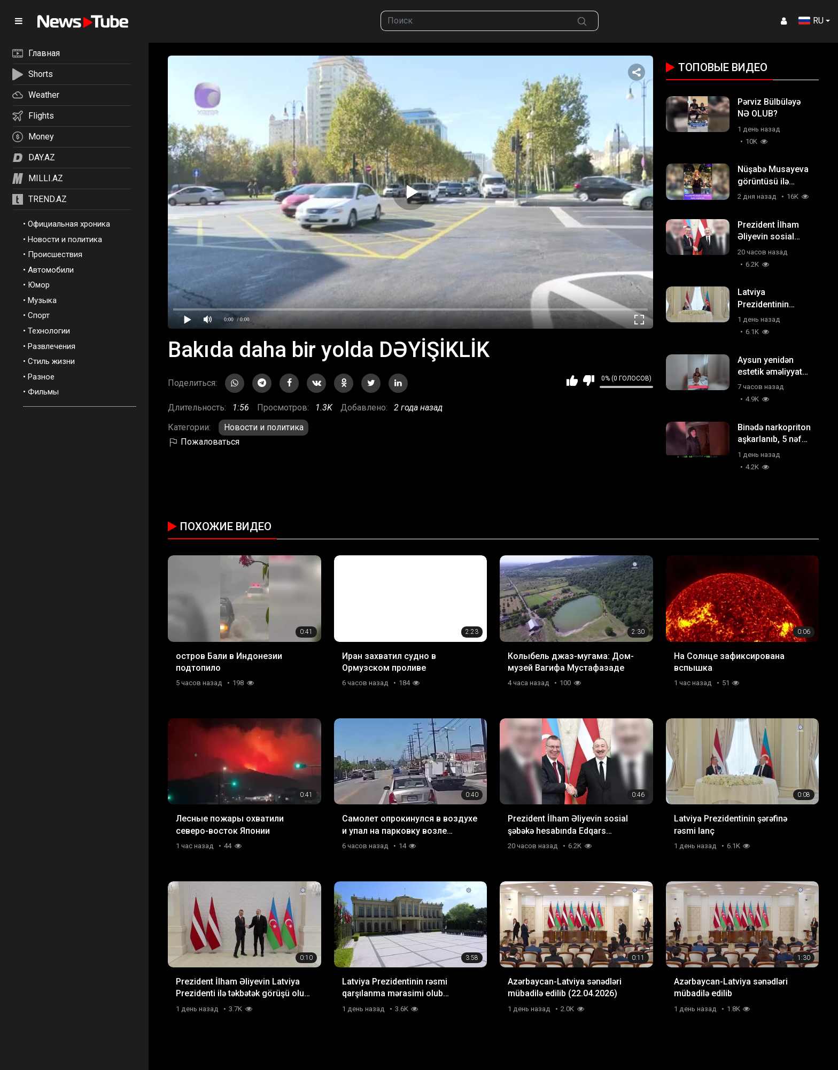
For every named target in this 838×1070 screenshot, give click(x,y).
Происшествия (55, 254)
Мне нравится (572, 380)
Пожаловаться (203, 442)
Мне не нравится (588, 380)
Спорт (39, 315)
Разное (41, 377)
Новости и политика (65, 239)
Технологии (49, 331)
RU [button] (811, 20)
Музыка (42, 300)
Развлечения (51, 346)
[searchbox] (474, 21)
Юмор (39, 285)
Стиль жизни (51, 361)
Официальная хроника (69, 224)
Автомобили (51, 270)
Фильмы (43, 392)
